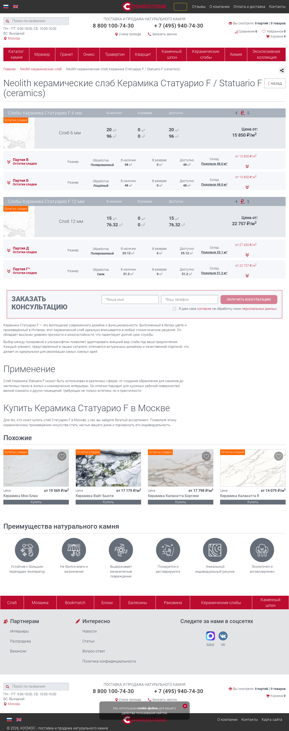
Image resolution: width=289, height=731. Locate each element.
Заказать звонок (164, 34)
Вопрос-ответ (93, 651)
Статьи (88, 641)
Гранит (66, 54)
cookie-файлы (147, 708)
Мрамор (42, 54)
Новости (89, 631)
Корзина (278, 36)
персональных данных (259, 309)
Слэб (12, 602)
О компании (220, 7)
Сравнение (246, 31)
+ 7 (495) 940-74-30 (178, 26)
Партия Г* (21, 269)
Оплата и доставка (249, 7)
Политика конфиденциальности (109, 661)
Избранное (276, 31)
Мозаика (40, 602)
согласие (204, 309)
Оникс (89, 54)
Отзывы (199, 7)
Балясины (137, 602)
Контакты (277, 7)
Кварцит (143, 54)
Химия (236, 54)
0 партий (261, 23)
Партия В (20, 160)
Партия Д (21, 248)
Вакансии (18, 651)
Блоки (107, 602)
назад (274, 83)
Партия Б (20, 180)
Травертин (115, 54)
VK (223, 639)
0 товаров (278, 23)
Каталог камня (16, 54)
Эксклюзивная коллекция (266, 54)
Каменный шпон (172, 54)
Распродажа (20, 641)
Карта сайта (272, 720)
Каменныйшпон (270, 602)
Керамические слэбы (205, 54)
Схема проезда (130, 34)
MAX (210, 639)
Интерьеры (19, 631)
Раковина (173, 602)
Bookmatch (75, 602)
